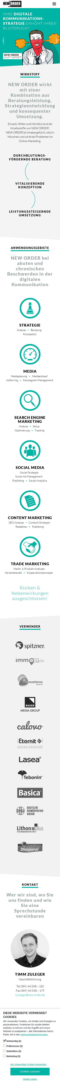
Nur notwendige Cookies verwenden (28, 1064)
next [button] (55, 37)
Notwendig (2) (13, 1041)
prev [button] (4, 37)
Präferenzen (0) (14, 1046)
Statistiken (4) (13, 1051)
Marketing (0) (13, 1056)
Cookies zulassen (30, 1071)
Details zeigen (30, 1079)
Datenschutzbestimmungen (34, 1034)
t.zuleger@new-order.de (30, 995)
